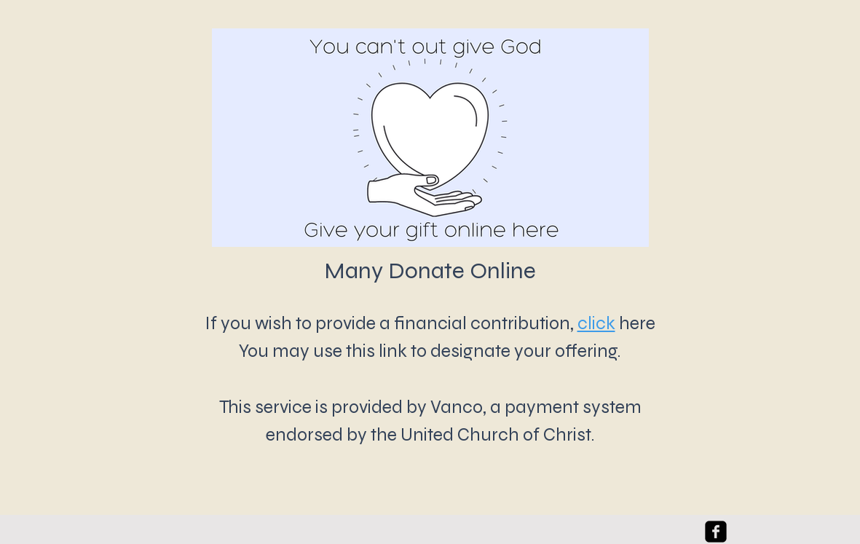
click (596, 323)
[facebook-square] (716, 532)
